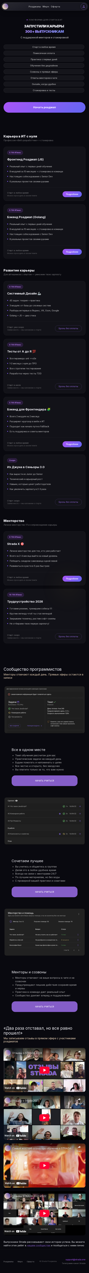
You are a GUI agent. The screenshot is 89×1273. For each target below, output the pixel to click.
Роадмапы (35, 6)
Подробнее (72, 194)
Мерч (46, 6)
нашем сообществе (38, 1245)
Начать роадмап (44, 107)
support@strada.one (75, 1259)
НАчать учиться (45, 780)
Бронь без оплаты (68, 328)
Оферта (55, 6)
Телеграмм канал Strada (73, 1263)
